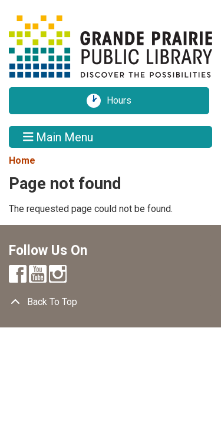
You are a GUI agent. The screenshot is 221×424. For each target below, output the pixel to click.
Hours (123, 101)
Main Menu (58, 136)
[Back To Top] (110, 302)
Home (22, 160)
